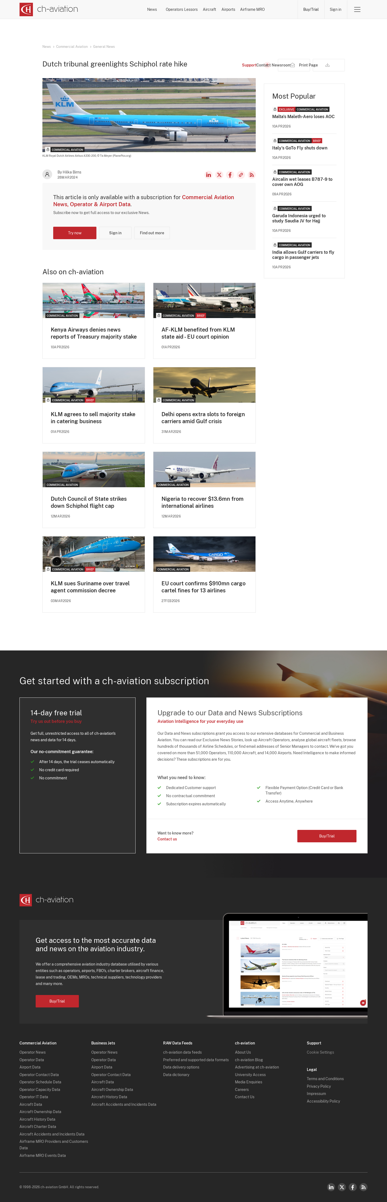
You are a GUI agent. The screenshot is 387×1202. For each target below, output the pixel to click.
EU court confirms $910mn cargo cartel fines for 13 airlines (203, 587)
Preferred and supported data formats (196, 1060)
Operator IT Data (33, 1097)
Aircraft (205, 9)
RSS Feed (252, 175)
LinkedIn (208, 175)
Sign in (335, 9)
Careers (242, 1089)
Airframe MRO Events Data (42, 1155)
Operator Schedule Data (40, 1082)
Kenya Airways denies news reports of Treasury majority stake (94, 333)
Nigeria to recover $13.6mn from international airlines (202, 502)
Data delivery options (181, 1067)
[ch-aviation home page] (48, 9)
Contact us (167, 839)
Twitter (342, 1187)
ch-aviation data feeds (182, 1052)
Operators (138, 9)
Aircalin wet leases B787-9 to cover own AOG (302, 182)
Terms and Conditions (325, 1079)
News (106, 9)
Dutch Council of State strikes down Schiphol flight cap (89, 502)
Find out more (152, 233)
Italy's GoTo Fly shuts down (299, 148)
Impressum (316, 1094)
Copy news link (241, 175)
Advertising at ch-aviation (257, 1067)
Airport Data (30, 1067)
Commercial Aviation (72, 47)
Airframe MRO (275, 9)
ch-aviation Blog (249, 1060)
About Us (243, 1052)
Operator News (32, 1052)
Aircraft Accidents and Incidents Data (52, 1134)
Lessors (172, 9)
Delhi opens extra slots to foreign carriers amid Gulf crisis (203, 418)
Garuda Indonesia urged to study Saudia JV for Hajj (299, 218)
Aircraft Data (30, 1104)
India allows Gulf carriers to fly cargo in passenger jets (303, 255)
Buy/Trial (310, 9)
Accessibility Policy (323, 1101)
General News (104, 47)
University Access (250, 1075)
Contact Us (244, 1097)
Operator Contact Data (39, 1075)
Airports (237, 9)
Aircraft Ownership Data (40, 1112)
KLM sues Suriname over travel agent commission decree (90, 587)
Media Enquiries (248, 1082)
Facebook (230, 175)
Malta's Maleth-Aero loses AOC (303, 116)
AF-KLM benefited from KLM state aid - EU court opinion (198, 333)
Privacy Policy (319, 1086)
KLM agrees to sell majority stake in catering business (93, 418)
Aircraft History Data (37, 1119)
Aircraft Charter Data (37, 1127)
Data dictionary (176, 1075)
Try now (75, 233)
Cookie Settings (320, 1052)
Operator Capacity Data (39, 1089)
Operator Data (31, 1060)
